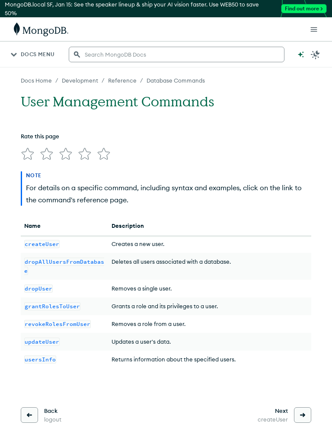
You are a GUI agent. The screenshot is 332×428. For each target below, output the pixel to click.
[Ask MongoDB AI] (301, 54)
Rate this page (40, 136)
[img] (28, 154)
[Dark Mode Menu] (316, 54)
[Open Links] (314, 29)
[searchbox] (176, 54)
